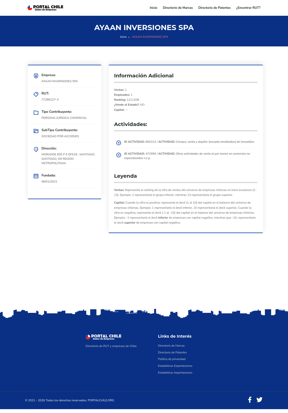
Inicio (153, 8)
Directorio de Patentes (214, 8)
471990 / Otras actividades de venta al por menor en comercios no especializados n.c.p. (188, 160)
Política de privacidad (172, 363)
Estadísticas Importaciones (175, 376)
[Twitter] (259, 404)
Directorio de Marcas (178, 8)
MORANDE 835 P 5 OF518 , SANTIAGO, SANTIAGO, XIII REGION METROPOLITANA (69, 159)
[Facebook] (249, 404)
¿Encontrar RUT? (248, 8)
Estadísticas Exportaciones (175, 370)
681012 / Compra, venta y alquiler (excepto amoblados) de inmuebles (183, 144)
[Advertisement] (144, 283)
